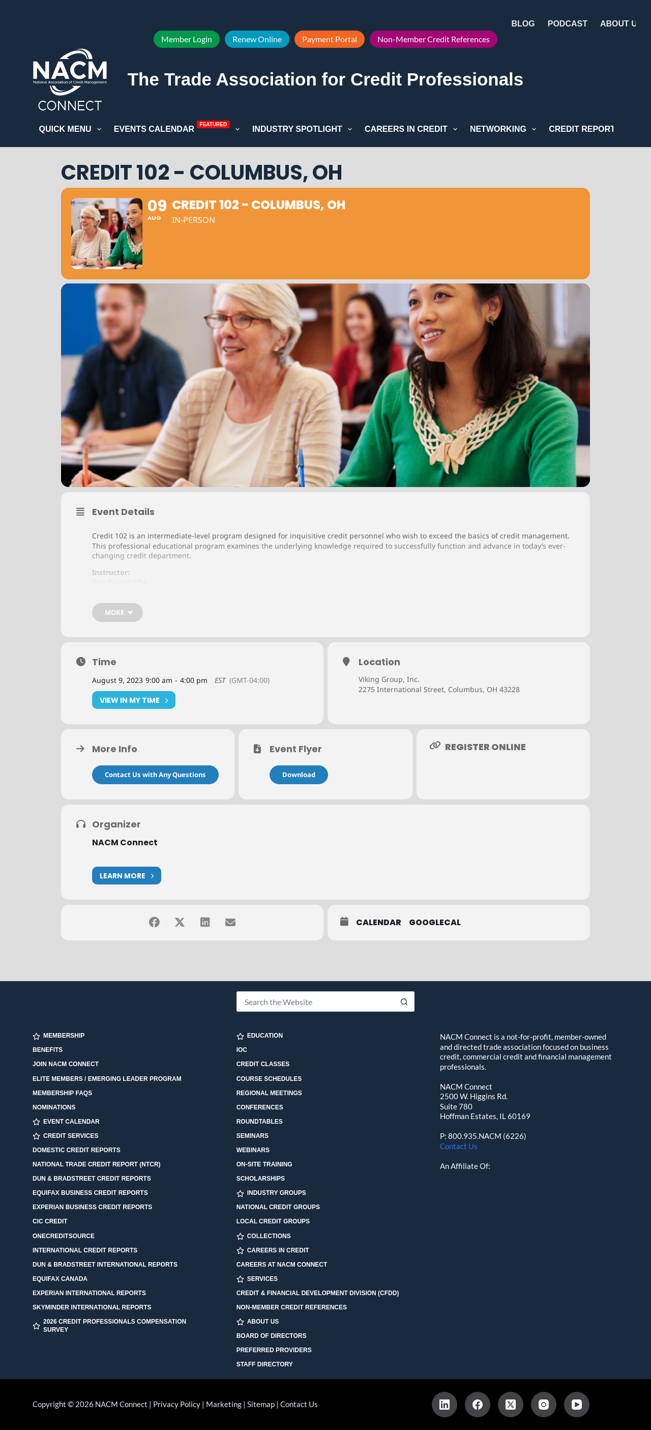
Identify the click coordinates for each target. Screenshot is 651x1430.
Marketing (224, 1404)
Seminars (252, 1135)
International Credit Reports (85, 1250)
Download (298, 774)
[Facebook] (477, 1404)
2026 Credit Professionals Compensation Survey (109, 1325)
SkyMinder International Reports (92, 1307)
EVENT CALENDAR (66, 1122)
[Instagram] (543, 1404)
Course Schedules (269, 1078)
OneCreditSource (64, 1236)
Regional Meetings (269, 1093)
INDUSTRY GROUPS (271, 1193)
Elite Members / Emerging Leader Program (107, 1078)
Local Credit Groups (273, 1221)
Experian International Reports (89, 1293)
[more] (117, 612)
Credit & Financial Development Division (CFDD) (317, 1293)
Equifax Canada (60, 1278)
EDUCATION (259, 1036)
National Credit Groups (278, 1207)
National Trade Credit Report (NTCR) (97, 1164)
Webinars (253, 1150)
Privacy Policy (176, 1404)
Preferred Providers (274, 1350)
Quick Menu (72, 129)
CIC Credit (50, 1221)
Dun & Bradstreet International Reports (105, 1264)
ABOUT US (257, 1322)
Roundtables (259, 1121)
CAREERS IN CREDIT (272, 1250)
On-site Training (264, 1164)
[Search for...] (315, 1001)
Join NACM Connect (66, 1064)
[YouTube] (576, 1404)
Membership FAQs (62, 1093)
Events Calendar (179, 128)
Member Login (186, 39)
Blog (523, 23)
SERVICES (257, 1279)
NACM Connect (125, 842)
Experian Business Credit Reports (92, 1207)
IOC (241, 1049)
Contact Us (459, 1146)
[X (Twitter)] (510, 1404)
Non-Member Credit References (433, 39)
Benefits (48, 1049)
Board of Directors (271, 1335)
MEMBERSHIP (58, 1036)
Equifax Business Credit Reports (90, 1192)
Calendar (378, 923)
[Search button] (404, 1001)
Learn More (127, 875)
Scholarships (260, 1178)
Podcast (567, 23)
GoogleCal (435, 923)
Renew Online (257, 39)
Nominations (54, 1107)
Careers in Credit (413, 129)
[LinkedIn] (444, 1404)
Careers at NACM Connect (282, 1264)
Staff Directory (264, 1364)
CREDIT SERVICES (65, 1136)
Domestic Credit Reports (77, 1150)
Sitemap (261, 1404)
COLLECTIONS (263, 1236)
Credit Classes (263, 1064)
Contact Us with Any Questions (155, 774)
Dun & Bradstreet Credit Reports (92, 1178)
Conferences (259, 1107)
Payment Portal (329, 39)
